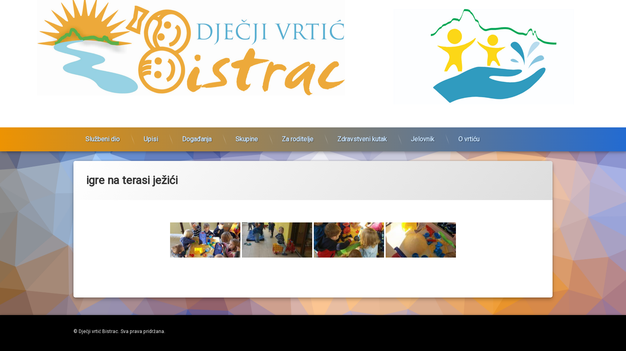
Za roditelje (297, 133)
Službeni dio (102, 133)
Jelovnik (422, 133)
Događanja (197, 133)
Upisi (151, 133)
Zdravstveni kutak (362, 133)
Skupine (247, 133)
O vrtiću (468, 133)
